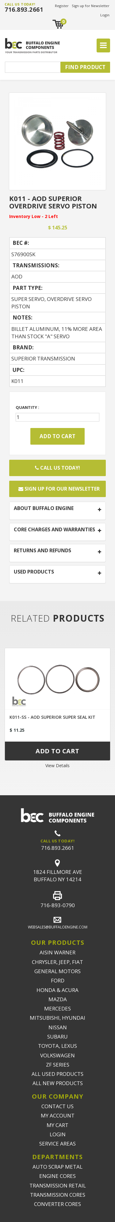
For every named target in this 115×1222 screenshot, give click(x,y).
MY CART (57, 1125)
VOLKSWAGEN (57, 1055)
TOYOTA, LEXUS (57, 1045)
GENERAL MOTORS (57, 971)
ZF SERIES (57, 1064)
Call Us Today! (57, 467)
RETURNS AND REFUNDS (42, 550)
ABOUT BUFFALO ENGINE (44, 508)
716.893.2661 (24, 10)
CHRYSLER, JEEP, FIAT (57, 961)
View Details (57, 765)
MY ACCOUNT (58, 1115)
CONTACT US (57, 1106)
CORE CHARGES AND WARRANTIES (54, 530)
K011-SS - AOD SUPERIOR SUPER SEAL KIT (52, 717)
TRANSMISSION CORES (57, 1194)
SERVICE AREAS (57, 1143)
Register (62, 5)
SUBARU (57, 1036)
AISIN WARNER (57, 952)
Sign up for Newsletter (90, 5)
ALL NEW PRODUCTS (58, 1083)
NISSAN (57, 1027)
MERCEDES (57, 1008)
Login (104, 15)
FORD (57, 980)
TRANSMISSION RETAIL (57, 1185)
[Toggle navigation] (103, 46)
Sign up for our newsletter (59, 488)
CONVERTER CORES (57, 1204)
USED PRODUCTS (34, 572)
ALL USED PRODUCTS (57, 1073)
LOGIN (58, 1134)
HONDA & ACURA (57, 990)
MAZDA (57, 999)
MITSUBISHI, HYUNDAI (57, 1017)
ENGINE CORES (57, 1175)
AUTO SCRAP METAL (57, 1166)
